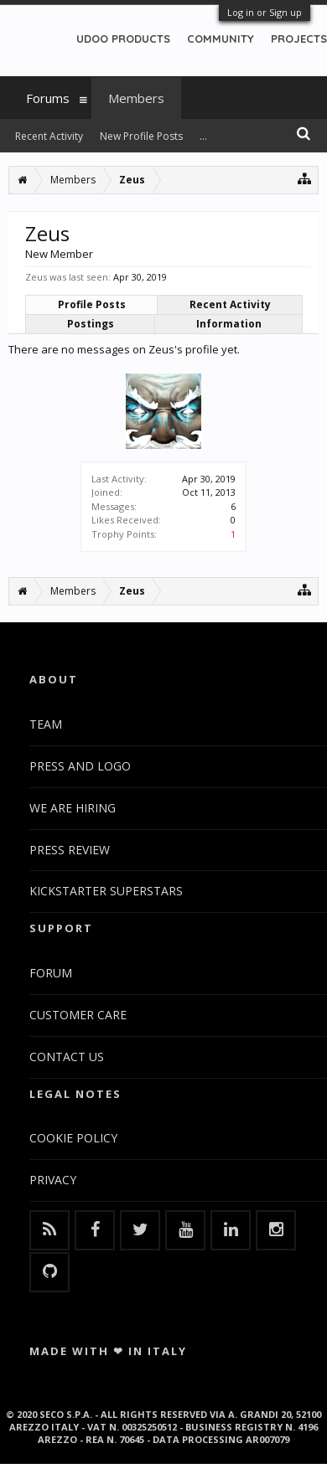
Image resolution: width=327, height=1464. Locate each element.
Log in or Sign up (264, 12)
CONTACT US (66, 1056)
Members (136, 98)
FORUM (50, 973)
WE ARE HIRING (72, 808)
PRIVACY (52, 1180)
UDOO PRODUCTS (123, 38)
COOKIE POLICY (73, 1138)
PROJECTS (299, 38)
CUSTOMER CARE (78, 1015)
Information (229, 324)
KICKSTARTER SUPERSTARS (106, 891)
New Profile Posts (141, 136)
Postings (90, 324)
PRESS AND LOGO (80, 766)
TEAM (45, 724)
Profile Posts (92, 304)
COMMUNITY (220, 38)
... (203, 136)
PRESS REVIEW (69, 850)
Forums (48, 98)
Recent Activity (230, 304)
